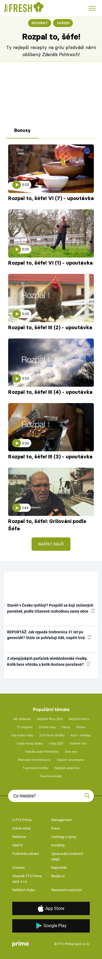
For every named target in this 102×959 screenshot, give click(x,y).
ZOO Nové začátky (51, 735)
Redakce (58, 876)
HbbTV (17, 845)
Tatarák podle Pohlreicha (41, 752)
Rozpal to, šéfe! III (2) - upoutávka (50, 327)
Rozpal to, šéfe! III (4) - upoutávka (50, 392)
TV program (25, 727)
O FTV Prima (22, 820)
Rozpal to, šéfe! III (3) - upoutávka (50, 456)
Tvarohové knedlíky (35, 768)
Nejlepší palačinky (67, 768)
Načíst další (51, 544)
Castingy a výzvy (63, 837)
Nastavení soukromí (66, 890)
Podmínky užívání (25, 854)
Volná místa (21, 828)
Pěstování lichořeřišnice (34, 760)
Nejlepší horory (79, 719)
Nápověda (59, 868)
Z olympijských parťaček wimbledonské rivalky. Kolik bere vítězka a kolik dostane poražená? (48, 661)
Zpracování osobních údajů (67, 856)
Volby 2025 (56, 743)
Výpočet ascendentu (70, 760)
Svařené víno (78, 743)
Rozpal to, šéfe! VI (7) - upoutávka (51, 198)
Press (55, 828)
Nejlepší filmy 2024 (50, 719)
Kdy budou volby (22, 735)
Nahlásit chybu (23, 890)
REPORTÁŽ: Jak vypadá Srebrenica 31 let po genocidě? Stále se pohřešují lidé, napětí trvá (49, 635)
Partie (66, 727)
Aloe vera (71, 752)
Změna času (47, 727)
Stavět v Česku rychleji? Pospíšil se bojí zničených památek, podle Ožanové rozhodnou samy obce (51, 608)
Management (61, 820)
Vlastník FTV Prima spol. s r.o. (27, 879)
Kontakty (58, 845)
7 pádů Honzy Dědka (29, 743)
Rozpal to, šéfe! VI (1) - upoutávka (50, 263)
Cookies (18, 868)
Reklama (19, 837)
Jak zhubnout (22, 719)
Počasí (80, 727)
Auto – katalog (80, 735)
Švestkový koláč (51, 776)
